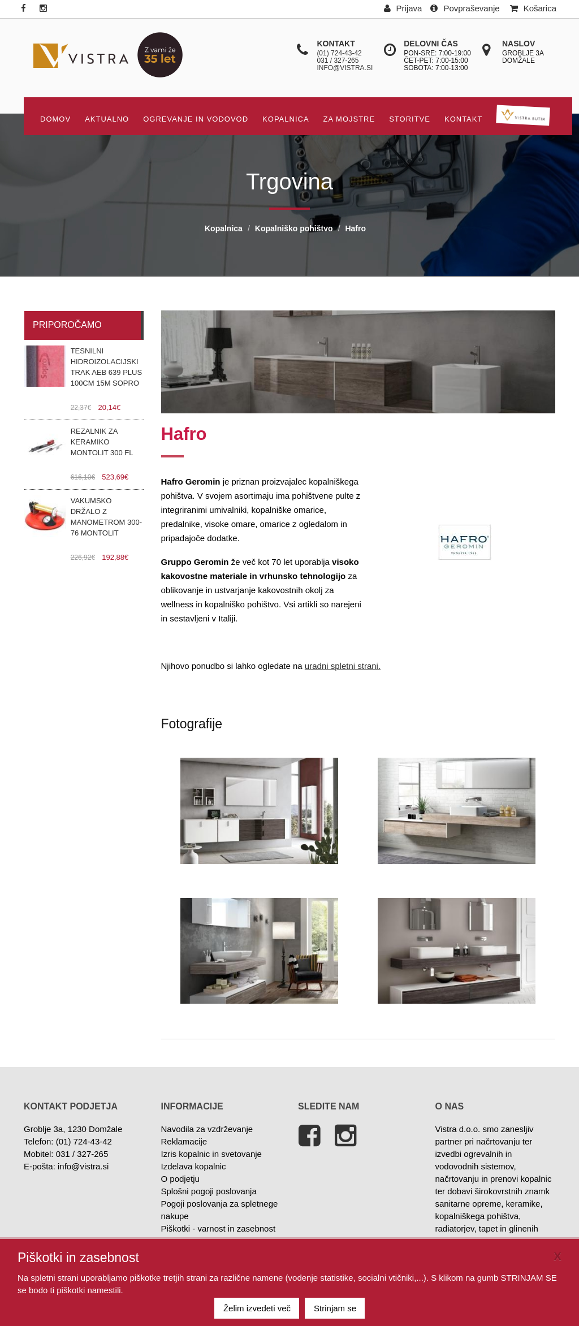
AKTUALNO (107, 119)
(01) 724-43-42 (339, 53)
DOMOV (55, 119)
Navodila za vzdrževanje (207, 1129)
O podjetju (180, 1179)
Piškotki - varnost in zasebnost (218, 1228)
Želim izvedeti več (257, 1308)
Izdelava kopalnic (193, 1166)
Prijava (403, 8)
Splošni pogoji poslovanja (209, 1191)
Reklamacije (184, 1141)
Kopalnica (285, 119)
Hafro (355, 228)
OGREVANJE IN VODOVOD (195, 119)
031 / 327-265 (337, 60)
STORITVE (409, 119)
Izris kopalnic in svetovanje (211, 1154)
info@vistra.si (345, 68)
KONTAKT (463, 119)
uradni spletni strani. (343, 666)
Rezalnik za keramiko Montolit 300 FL (102, 442)
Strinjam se (335, 1308)
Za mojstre (349, 119)
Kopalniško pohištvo (294, 228)
